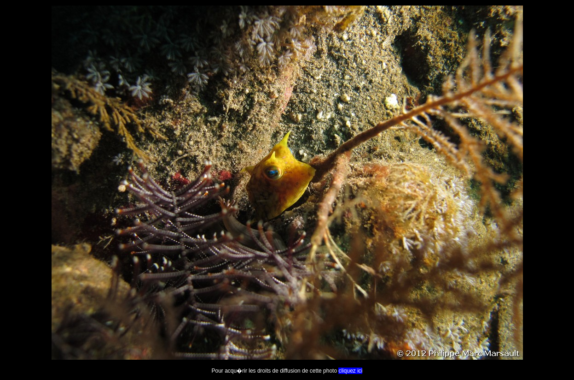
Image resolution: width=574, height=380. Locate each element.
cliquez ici (350, 371)
